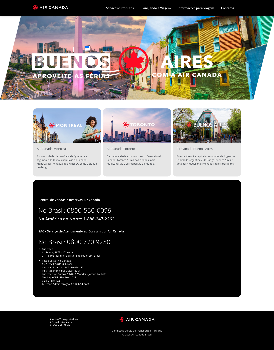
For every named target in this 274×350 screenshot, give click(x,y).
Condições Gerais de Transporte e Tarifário (137, 330)
